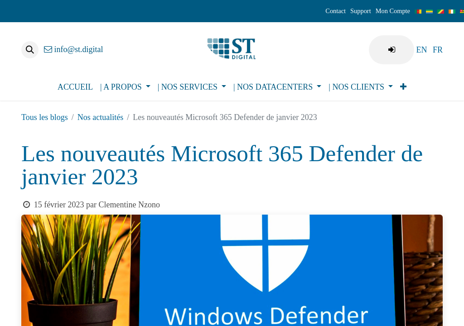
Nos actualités (100, 117)
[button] (30, 49)
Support (360, 10)
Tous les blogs (44, 117)
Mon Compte (393, 10)
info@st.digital (73, 49)
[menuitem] (421, 50)
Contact (335, 10)
